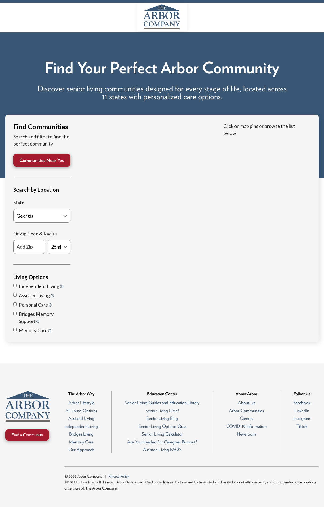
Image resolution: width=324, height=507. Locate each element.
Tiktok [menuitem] (301, 426)
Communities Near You (41, 160)
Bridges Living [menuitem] (81, 434)
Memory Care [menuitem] (81, 442)
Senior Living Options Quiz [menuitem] (162, 426)
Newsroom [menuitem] (246, 434)
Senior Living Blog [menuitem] (162, 418)
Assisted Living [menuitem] (81, 418)
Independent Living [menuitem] (81, 426)
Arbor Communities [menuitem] (246, 410)
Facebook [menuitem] (301, 402)
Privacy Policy (118, 476)
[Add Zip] (29, 247)
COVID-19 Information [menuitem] (246, 426)
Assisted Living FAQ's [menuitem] (162, 449)
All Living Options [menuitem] (81, 410)
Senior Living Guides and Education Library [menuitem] (162, 402)
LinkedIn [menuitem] (301, 410)
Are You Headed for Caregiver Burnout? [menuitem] (162, 442)
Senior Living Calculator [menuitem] (162, 434)
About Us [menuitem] (246, 402)
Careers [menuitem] (246, 418)
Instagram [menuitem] (301, 418)
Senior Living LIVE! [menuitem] (162, 410)
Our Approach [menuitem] (81, 449)
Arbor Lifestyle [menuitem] (81, 402)
